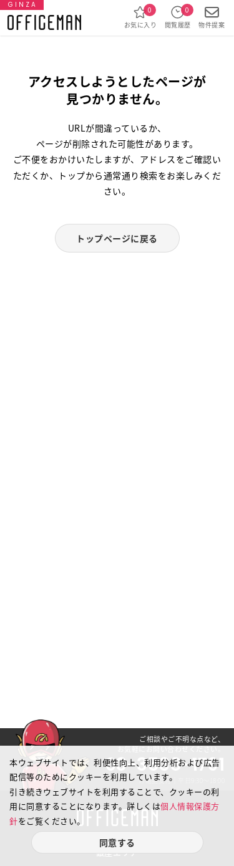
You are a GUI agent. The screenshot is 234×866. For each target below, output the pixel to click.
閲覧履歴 (178, 17)
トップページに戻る (117, 238)
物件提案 (211, 17)
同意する (117, 842)
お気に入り (140, 17)
